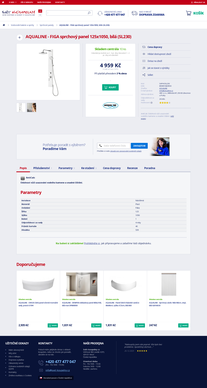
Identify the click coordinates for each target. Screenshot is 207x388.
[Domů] (4, 2)
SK (40, 15)
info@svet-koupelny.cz (58, 370)
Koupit (112, 87)
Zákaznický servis (16, 363)
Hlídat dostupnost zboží (159, 54)
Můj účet (12, 353)
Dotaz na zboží (155, 60)
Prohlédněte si (92, 243)
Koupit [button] (54, 325)
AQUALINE (163, 88)
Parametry (66, 168)
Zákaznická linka (114, 13)
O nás (11, 2)
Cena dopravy (112, 168)
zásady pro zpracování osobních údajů (125, 151)
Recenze (132, 168)
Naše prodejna (44, 2)
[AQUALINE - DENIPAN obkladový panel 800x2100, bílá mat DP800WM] (82, 284)
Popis (23, 168)
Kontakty (60, 2)
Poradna (149, 168)
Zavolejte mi (139, 145)
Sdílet (150, 74)
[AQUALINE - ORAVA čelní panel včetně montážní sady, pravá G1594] (38, 284)
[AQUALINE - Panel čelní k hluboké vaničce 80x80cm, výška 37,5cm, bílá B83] (125, 284)
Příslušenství (42, 168)
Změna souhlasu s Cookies (20, 375)
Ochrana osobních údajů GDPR (19, 367)
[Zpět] (19, 37)
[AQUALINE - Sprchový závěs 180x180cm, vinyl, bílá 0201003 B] (169, 284)
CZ (40, 11)
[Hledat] (69, 13)
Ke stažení (88, 168)
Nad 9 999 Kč (151, 13)
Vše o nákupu (27, 2)
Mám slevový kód (16, 350)
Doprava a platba (16, 360)
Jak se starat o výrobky (158, 67)
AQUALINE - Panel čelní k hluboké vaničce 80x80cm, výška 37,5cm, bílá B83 (122, 304)
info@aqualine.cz (166, 90)
